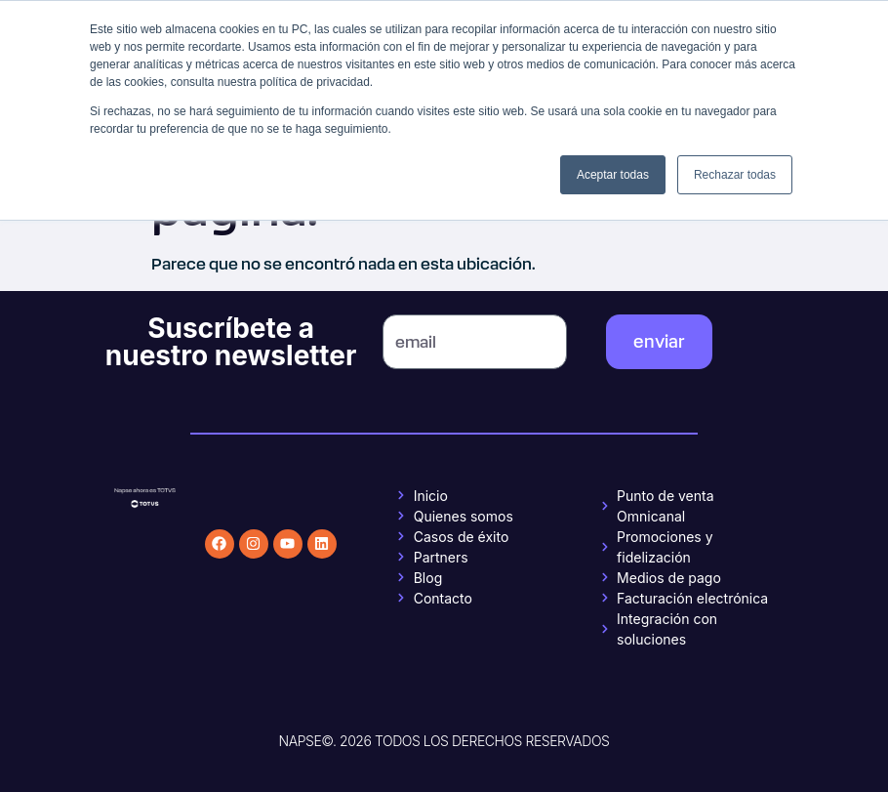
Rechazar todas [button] (735, 175)
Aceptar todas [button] (613, 175)
